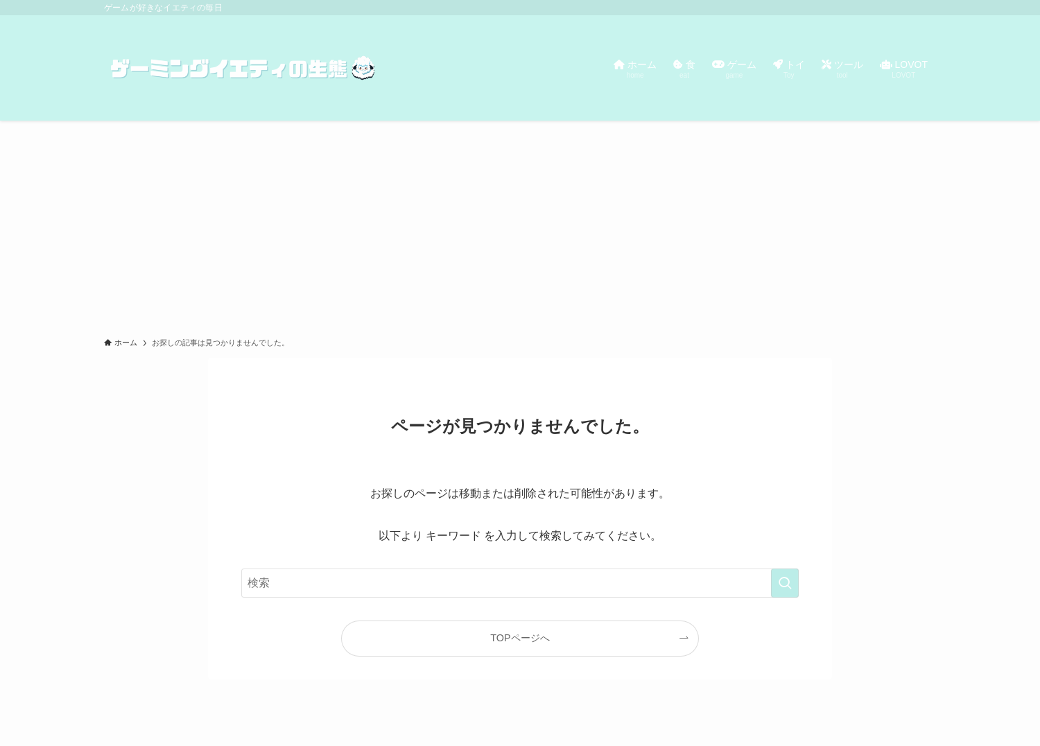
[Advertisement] (520, 225)
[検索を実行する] (785, 583)
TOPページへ (519, 637)
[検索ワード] (520, 583)
